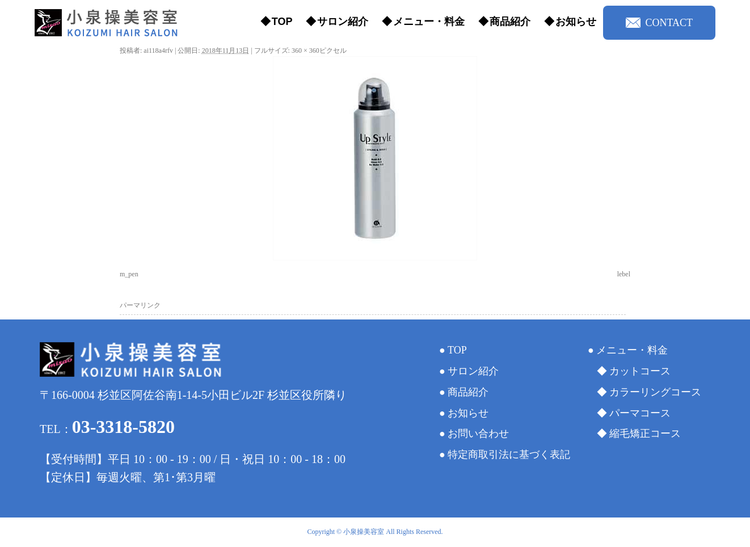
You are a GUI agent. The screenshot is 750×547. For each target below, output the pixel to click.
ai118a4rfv (158, 50)
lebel (623, 274)
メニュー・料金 (429, 21)
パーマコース (640, 413)
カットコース (640, 371)
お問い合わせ (478, 433)
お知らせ (575, 21)
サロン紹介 (342, 21)
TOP (282, 21)
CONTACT (659, 22)
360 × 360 (305, 50)
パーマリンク (140, 305)
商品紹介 (510, 21)
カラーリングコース (655, 392)
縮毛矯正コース (645, 433)
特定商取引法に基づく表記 (509, 454)
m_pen (129, 274)
